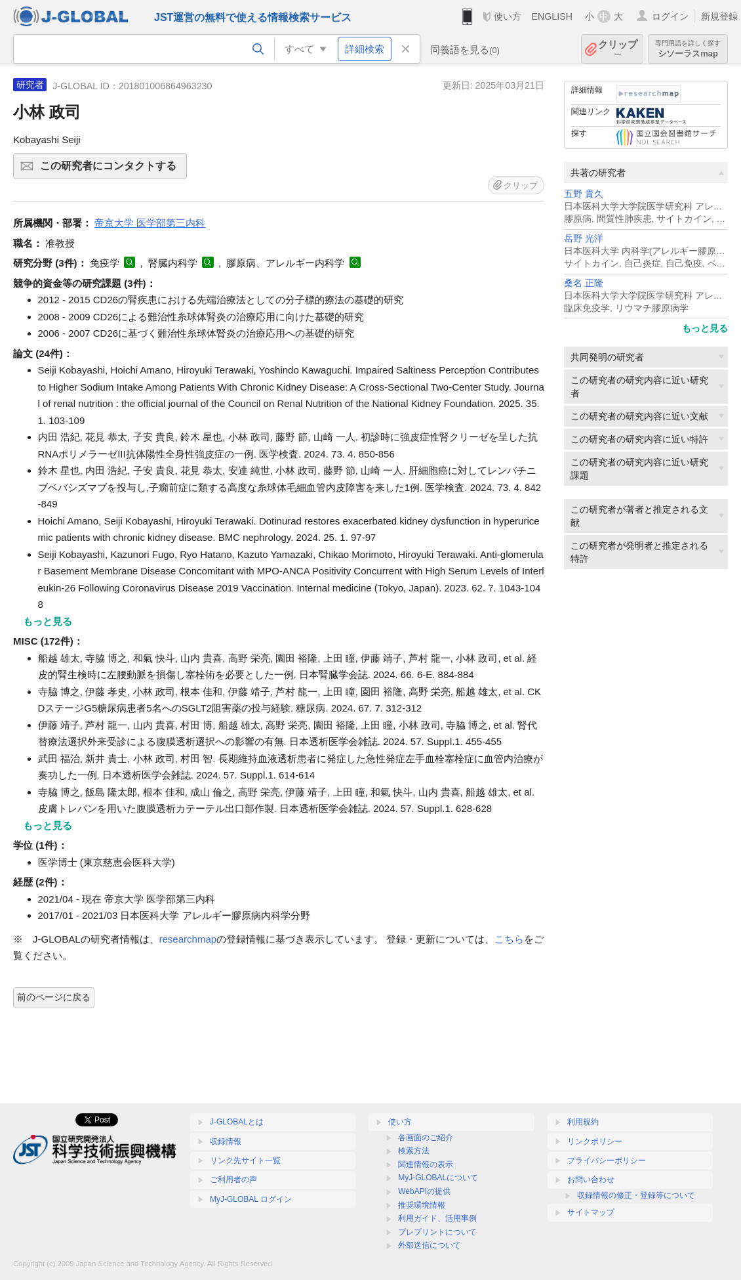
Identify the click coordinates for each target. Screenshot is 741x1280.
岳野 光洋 (583, 239)
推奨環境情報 (421, 1205)
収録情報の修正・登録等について (636, 1195)
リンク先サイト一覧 (245, 1160)
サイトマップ (590, 1212)
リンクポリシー (594, 1141)
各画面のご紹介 (425, 1137)
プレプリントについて (437, 1232)
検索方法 (414, 1150)
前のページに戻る (53, 997)
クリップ (617, 49)
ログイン (670, 16)
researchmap (188, 939)
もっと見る (705, 328)
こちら (509, 939)
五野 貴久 (583, 194)
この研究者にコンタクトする (111, 170)
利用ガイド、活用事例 (437, 1218)
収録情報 (225, 1141)
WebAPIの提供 (424, 1191)
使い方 (507, 16)
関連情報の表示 (425, 1164)
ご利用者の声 (233, 1179)
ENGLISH (551, 16)
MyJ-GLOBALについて (438, 1177)
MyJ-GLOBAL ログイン (251, 1199)
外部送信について (429, 1245)
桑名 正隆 (583, 283)
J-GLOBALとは (237, 1121)
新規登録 (719, 16)
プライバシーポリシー (606, 1160)
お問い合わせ (590, 1179)
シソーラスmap (688, 48)
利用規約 (583, 1121)
